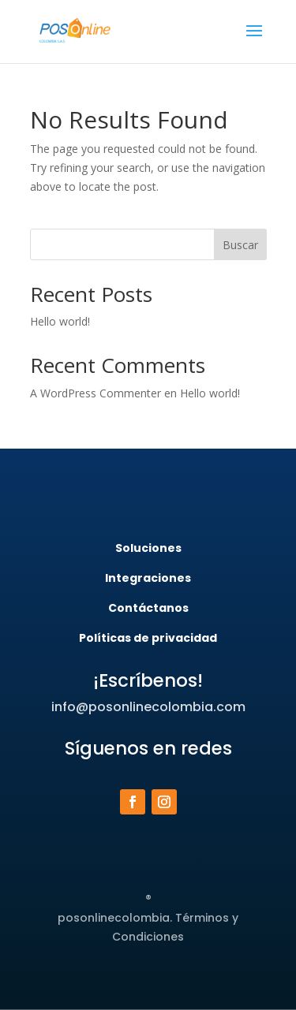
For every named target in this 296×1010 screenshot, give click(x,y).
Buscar (240, 244)
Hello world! (60, 321)
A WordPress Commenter (95, 393)
